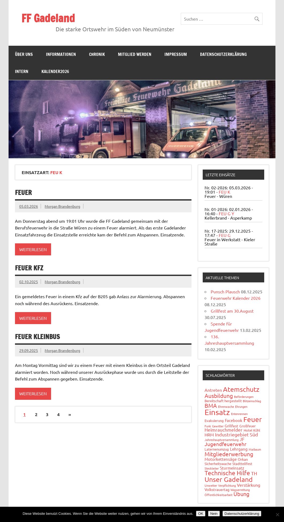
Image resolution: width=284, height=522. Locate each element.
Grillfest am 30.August (232, 310)
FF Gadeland (48, 18)
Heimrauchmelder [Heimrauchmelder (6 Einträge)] (224, 429)
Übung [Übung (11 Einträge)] (241, 493)
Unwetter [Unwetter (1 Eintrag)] (211, 485)
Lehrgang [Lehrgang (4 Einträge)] (239, 448)
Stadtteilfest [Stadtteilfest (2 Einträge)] (242, 463)
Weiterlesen (33, 249)
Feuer (23, 192)
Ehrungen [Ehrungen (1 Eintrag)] (241, 406)
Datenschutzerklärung (223, 54)
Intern (21, 71)
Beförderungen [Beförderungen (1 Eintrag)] (244, 396)
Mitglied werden (134, 54)
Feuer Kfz (29, 267)
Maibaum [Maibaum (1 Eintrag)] (255, 449)
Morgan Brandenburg (62, 206)
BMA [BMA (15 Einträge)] (211, 405)
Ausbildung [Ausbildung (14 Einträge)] (219, 395)
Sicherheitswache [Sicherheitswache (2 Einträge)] (218, 463)
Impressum (175, 54)
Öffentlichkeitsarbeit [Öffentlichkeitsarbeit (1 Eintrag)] (218, 495)
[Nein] (277, 514)
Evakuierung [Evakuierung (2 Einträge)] (214, 420)
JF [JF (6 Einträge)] (242, 439)
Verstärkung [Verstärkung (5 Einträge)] (248, 485)
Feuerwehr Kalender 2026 (235, 298)
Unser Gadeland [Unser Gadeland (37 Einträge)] (229, 479)
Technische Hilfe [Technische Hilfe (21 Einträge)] (227, 473)
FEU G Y (226, 213)
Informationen (61, 54)
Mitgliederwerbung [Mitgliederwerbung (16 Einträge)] (229, 453)
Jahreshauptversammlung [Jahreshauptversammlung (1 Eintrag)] (222, 439)
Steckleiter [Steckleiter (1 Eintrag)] (212, 468)
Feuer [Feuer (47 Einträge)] (252, 419)
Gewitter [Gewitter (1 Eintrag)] (218, 426)
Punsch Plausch (225, 291)
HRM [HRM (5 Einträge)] (209, 434)
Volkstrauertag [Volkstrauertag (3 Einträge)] (217, 489)
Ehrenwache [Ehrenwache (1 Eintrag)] (226, 406)
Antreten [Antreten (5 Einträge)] (213, 390)
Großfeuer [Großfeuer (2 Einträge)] (247, 426)
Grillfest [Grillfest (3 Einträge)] (231, 425)
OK (200, 514)
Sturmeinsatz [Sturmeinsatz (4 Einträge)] (232, 467)
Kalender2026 (55, 71)
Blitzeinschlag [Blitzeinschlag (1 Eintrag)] (252, 401)
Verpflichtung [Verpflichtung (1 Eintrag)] (227, 485)
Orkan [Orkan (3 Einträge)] (243, 459)
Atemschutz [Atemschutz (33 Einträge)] (241, 389)
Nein (213, 514)
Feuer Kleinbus (37, 336)
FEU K (224, 191)
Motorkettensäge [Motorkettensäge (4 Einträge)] (221, 459)
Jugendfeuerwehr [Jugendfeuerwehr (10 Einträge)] (225, 444)
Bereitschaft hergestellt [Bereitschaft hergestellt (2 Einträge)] (223, 400)
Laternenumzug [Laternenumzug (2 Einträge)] (217, 449)
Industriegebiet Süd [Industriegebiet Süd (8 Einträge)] (236, 434)
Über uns (24, 54)
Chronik (97, 54)
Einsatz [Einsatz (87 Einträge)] (217, 412)
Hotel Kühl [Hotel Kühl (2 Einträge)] (252, 430)
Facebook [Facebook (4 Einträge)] (233, 420)
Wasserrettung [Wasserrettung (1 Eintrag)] (240, 490)
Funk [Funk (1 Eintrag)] (208, 426)
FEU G (225, 235)
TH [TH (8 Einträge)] (254, 473)
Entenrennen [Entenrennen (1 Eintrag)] (239, 414)
